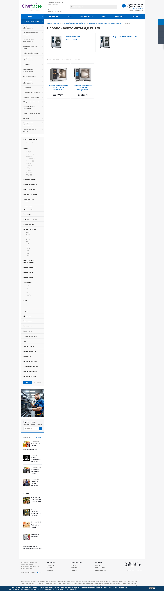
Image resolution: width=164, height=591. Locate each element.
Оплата (73, 565)
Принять (151, 588)
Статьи (97, 565)
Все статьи (39, 494)
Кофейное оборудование (31, 53)
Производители (86, 16)
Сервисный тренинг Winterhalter (34, 483)
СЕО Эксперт (38, 572)
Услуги (104, 16)
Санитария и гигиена (29, 76)
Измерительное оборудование (28, 70)
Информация (76, 562)
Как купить (119, 16)
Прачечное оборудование (31, 92)
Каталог (29, 16)
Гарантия (74, 570)
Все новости (38, 437)
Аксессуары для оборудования (28, 124)
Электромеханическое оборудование (30, 34)
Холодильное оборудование (28, 27)
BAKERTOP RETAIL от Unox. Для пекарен (36, 459)
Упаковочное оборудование (28, 82)
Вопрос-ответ (100, 567)
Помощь (98, 562)
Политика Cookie (71, 589)
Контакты (136, 16)
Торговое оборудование (31, 97)
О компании (53, 16)
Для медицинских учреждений (29, 107)
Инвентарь (26, 64)
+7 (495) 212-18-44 (135, 5)
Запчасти (26, 118)
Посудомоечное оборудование (28, 40)
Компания (51, 562)
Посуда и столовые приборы (29, 130)
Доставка (74, 567)
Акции (69, 16)
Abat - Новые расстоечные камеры (35, 471)
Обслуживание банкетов (31, 102)
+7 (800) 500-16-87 (135, 6)
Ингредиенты (27, 87)
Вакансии (50, 570)
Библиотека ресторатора (31, 113)
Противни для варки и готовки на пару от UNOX (36, 499)
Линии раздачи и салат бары (30, 47)
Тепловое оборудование (31, 21)
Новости (49, 567)
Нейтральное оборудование (28, 59)
